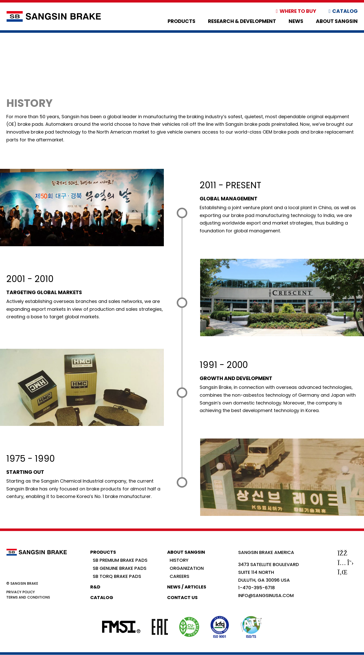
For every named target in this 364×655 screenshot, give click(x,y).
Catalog (345, 11)
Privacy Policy (20, 592)
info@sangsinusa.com (266, 595)
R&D (95, 587)
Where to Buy (298, 11)
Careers (179, 576)
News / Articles (186, 587)
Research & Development (242, 21)
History (179, 560)
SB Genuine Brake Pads (119, 568)
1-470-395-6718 (256, 587)
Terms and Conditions (28, 597)
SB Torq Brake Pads (117, 576)
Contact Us (182, 597)
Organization (187, 568)
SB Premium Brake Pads (120, 560)
